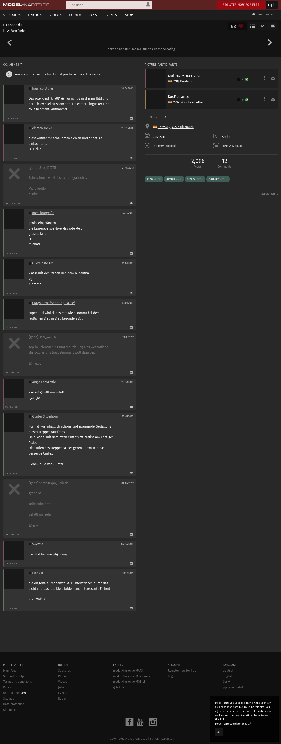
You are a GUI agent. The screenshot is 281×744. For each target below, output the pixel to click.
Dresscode (13, 24)
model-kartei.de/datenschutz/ (233, 723)
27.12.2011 (159, 137)
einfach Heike (42, 128)
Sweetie (37, 544)
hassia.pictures (42, 88)
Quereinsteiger (42, 263)
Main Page (10, 670)
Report (15, 118)
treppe (195, 179)
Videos (55, 15)
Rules (7, 687)
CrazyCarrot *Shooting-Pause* (53, 303)
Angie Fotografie (44, 382)
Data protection (13, 704)
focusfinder (18, 30)
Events (110, 15)
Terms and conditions (17, 681)
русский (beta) (233, 687)
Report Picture (269, 193)
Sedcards (64, 670)
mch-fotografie (43, 213)
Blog (129, 15)
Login (271, 5)
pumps (173, 179)
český (226, 681)
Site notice (10, 710)
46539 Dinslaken (183, 127)
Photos (35, 15)
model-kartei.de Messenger (131, 676)
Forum (75, 15)
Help (269, 14)
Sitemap (8, 698)
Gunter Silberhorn (45, 416)
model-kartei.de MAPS (128, 670)
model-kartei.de (136, 738)
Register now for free (240, 5)
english (228, 676)
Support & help (13, 676)
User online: (14, 693)
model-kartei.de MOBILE (129, 681)
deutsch (228, 670)
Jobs (93, 15)
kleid (154, 179)
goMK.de (118, 687)
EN (260, 14)
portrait (218, 179)
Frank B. (38, 573)
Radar (62, 698)
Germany (164, 127)
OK (218, 732)
